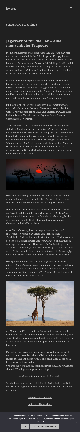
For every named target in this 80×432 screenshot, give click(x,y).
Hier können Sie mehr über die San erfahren (40, 376)
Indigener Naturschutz (40, 403)
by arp (11, 8)
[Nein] (76, 422)
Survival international (40, 397)
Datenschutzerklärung (44, 426)
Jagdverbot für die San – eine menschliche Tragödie (33, 43)
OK (25, 426)
